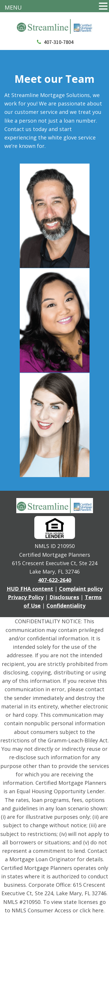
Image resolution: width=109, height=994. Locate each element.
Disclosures (64, 597)
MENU (13, 7)
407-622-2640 (54, 579)
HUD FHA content (30, 588)
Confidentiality (66, 605)
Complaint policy (81, 588)
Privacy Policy (26, 597)
